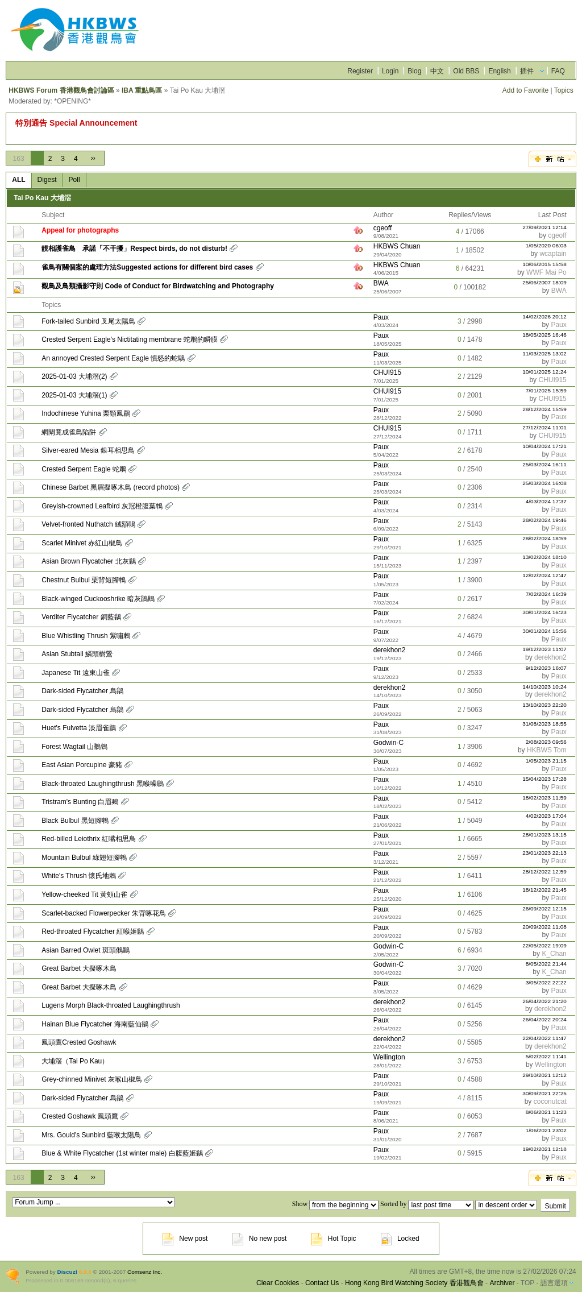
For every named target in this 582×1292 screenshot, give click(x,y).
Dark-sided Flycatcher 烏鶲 (82, 691)
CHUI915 (387, 372)
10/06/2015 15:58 (544, 264)
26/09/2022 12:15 (544, 908)
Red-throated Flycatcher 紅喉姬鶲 (92, 931)
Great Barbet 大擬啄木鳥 (79, 968)
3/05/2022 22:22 (546, 982)
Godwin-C (388, 743)
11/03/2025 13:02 (544, 353)
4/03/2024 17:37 (546, 501)
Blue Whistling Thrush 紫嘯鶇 (85, 636)
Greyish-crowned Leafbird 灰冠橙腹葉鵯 (102, 506)
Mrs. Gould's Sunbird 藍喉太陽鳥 (91, 1135)
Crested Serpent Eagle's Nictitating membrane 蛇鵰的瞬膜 (129, 339)
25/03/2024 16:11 (544, 464)
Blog (414, 71)
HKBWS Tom (547, 750)
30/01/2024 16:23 (544, 612)
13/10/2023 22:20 (544, 705)
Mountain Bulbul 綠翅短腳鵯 (83, 858)
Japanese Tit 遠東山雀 (75, 673)
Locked (400, 1239)
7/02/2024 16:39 (546, 594)
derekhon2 (389, 650)
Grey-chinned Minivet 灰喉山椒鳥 (91, 1079)
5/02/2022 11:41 (546, 1056)
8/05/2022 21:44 (546, 963)
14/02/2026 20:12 (544, 316)
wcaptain (552, 254)
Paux (381, 317)
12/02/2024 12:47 (544, 575)
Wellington (389, 1057)
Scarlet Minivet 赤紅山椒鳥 (81, 543)
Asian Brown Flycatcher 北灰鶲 (88, 561)
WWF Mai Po (546, 272)
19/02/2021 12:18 (544, 1149)
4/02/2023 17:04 (546, 816)
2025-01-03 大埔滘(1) (74, 395)
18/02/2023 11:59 (544, 797)
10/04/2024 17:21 (544, 446)
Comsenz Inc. (144, 1272)
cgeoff (382, 228)
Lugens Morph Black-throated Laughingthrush (110, 1005)
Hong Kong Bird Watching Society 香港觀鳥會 (414, 1283)
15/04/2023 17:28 (544, 779)
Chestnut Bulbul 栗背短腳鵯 (83, 580)
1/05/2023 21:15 (546, 760)
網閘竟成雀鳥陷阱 (68, 432)
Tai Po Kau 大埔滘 (42, 198)
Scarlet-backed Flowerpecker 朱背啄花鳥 (103, 913)
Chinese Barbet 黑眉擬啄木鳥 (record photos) (110, 487)
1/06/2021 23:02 (546, 1130)
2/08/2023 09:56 (546, 742)
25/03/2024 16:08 (544, 483)
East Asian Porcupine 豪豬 (81, 765)
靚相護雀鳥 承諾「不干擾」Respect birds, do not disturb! (134, 248)
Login (390, 71)
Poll (74, 180)
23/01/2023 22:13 (544, 853)
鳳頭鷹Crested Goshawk (78, 1042)
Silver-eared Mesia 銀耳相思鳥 (87, 450)
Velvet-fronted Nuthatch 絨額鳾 (88, 524)
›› (93, 158)
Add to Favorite (525, 90)
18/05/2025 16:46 (544, 335)
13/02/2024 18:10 (544, 557)
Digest (47, 180)
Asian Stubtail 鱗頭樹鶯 (77, 654)
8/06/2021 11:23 (546, 1112)
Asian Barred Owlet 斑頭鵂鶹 (85, 950)
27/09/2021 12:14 (544, 227)
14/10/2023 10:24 (544, 687)
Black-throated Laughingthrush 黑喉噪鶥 (102, 784)
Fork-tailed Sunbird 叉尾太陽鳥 (88, 321)
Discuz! (67, 1272)
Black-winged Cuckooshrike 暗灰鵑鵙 (98, 599)
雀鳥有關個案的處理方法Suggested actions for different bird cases (147, 267)
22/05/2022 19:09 (544, 945)
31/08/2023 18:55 (544, 723)
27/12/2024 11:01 (544, 427)
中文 (437, 71)
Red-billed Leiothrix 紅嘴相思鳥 (88, 839)
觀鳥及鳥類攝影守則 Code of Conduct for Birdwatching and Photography (157, 286)
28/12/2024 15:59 (544, 409)
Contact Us (322, 1283)
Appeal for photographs (80, 230)
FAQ (558, 71)
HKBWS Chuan (397, 246)
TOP (527, 1283)
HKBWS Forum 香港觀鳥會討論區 (61, 90)
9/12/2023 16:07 (546, 668)
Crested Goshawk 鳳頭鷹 (79, 1116)
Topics (563, 90)
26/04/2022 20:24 (544, 1019)
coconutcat (550, 1101)
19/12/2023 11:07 (544, 649)
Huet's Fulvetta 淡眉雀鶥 (78, 728)
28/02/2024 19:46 (544, 520)
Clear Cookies (277, 1283)
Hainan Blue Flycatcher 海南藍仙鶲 (94, 1024)
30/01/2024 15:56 (544, 631)
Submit (555, 1206)
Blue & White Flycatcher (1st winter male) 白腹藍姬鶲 (121, 1153)
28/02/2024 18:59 (544, 538)
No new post (259, 1239)
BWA (381, 283)
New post (185, 1239)
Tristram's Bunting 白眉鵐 (79, 802)
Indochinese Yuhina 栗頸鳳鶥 (85, 413)
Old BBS (466, 71)
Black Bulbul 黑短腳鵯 (74, 821)
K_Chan (554, 954)
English (499, 71)
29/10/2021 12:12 (544, 1075)
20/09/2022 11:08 (544, 927)
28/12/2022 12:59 (544, 871)
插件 (527, 71)
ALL (18, 180)
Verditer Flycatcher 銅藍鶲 (80, 617)
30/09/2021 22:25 (544, 1093)
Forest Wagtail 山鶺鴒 (74, 747)
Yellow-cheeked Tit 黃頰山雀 (84, 894)
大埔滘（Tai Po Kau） (75, 1061)
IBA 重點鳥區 (142, 90)
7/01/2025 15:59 (546, 390)
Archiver (501, 1283)
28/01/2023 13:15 (544, 834)
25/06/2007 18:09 (544, 282)
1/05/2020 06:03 (546, 245)
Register (360, 71)
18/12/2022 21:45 (544, 890)
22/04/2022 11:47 (544, 1038)
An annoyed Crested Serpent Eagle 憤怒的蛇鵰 (113, 358)
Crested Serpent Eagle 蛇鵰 (83, 469)
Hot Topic (333, 1239)
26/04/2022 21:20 (544, 1001)
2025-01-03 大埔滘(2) (74, 376)
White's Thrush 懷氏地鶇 (78, 876)
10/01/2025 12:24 (544, 371)
